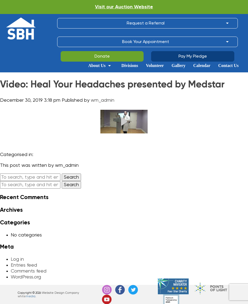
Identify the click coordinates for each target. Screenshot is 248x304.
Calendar (201, 66)
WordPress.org (26, 277)
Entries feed (24, 265)
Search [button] (71, 177)
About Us (96, 66)
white (26, 296)
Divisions (129, 66)
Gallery (178, 66)
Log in (17, 259)
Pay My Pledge (192, 56)
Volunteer (155, 66)
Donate (102, 56)
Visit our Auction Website (124, 7)
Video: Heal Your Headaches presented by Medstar (112, 85)
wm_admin (102, 100)
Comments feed (28, 271)
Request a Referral (146, 23)
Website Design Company (60, 292)
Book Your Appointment (145, 42)
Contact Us (228, 66)
